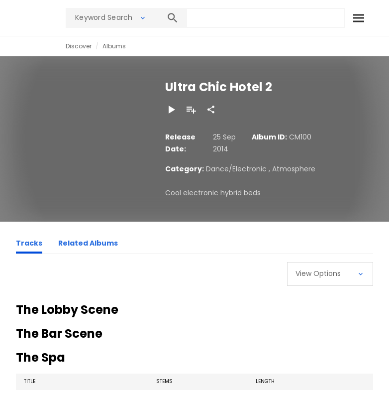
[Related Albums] (88, 245)
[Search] (358, 18)
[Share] (211, 110)
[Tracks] (29, 245)
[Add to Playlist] (191, 110)
